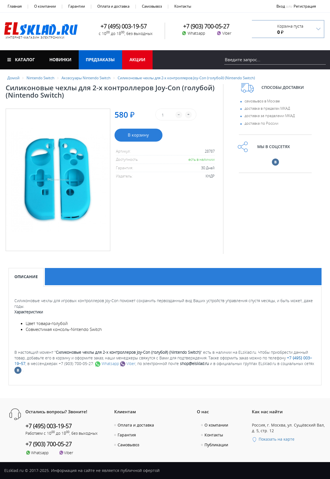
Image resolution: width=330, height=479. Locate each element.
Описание (26, 276)
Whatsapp (107, 363)
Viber (127, 363)
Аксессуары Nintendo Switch (86, 77)
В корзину (138, 135)
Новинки (60, 59)
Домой (13, 77)
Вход (280, 6)
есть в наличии (201, 159)
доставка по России (261, 123)
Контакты (182, 6)
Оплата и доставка (113, 6)
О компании (45, 6)
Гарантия (127, 435)
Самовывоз (152, 6)
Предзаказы (100, 59)
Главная (15, 6)
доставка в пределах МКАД (267, 108)
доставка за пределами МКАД (270, 115)
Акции (137, 59)
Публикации (216, 444)
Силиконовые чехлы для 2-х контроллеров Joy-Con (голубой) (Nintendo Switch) (186, 77)
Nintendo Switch (40, 77)
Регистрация (305, 6)
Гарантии (76, 6)
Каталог (21, 59)
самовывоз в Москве (262, 101)
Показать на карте (273, 439)
